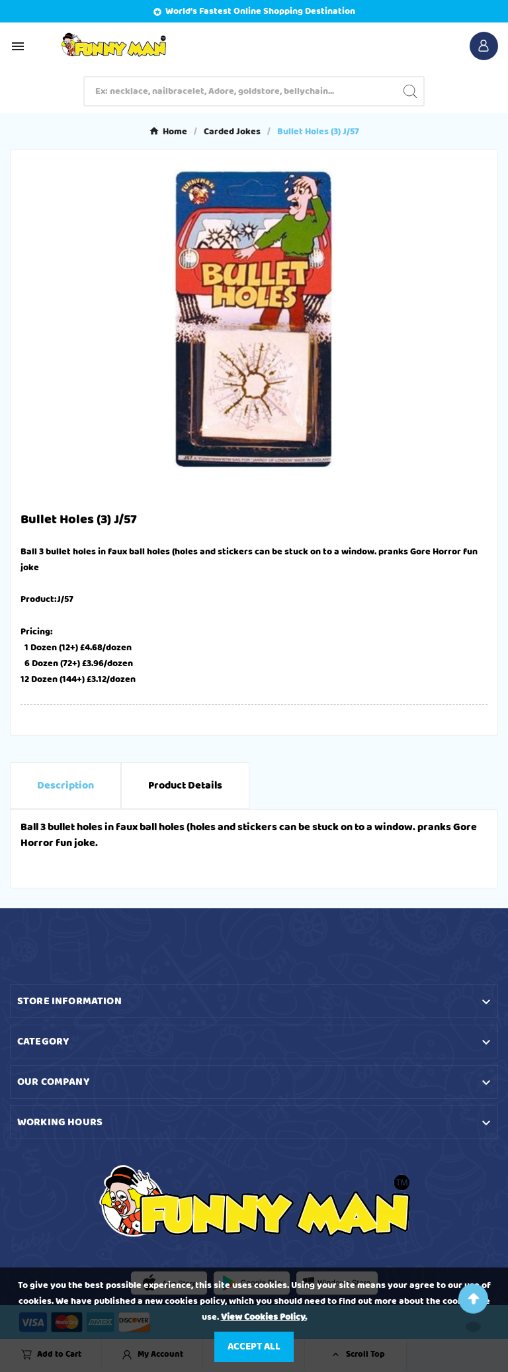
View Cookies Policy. (264, 1317)
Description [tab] (65, 785)
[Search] (241, 91)
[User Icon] (484, 46)
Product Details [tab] (185, 785)
